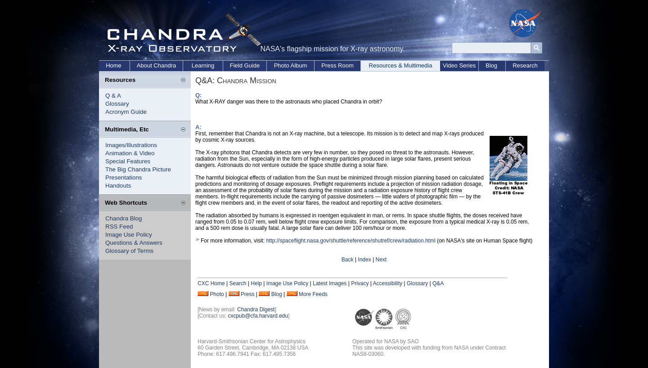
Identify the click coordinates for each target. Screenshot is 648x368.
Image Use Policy (128, 234)
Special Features (127, 161)
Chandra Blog (123, 218)
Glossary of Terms (129, 250)
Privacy (360, 283)
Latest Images (329, 283)
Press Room (337, 65)
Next (381, 259)
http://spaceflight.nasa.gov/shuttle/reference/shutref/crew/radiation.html (350, 241)
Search (237, 283)
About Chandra (156, 65)
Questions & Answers (133, 242)
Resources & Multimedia (400, 65)
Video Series (459, 65)
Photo (217, 294)
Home (114, 65)
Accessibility (387, 283)
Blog (491, 65)
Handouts (118, 185)
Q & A (113, 95)
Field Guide (245, 65)
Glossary (117, 103)
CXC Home (211, 283)
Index (364, 259)
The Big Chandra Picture (138, 169)
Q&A (438, 283)
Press (248, 294)
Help (256, 283)
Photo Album (290, 65)
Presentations (123, 177)
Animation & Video (129, 153)
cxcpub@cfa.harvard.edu (258, 316)
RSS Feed (119, 226)
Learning (203, 65)
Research (525, 65)
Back (348, 259)
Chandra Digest (255, 309)
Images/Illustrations (131, 145)
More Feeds (313, 294)
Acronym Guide (126, 111)
